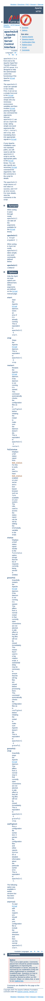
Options (24, 30)
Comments (26, 50)
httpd (12, 78)
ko (13, 55)
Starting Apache (27, 37)
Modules (13, 4)
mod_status (17, 463)
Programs (7, 27)
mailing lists (19, 981)
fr (9, 55)
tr (17, 55)
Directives (21, 4)
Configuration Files (28, 42)
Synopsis (25, 28)
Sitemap (40, 4)
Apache (6, 25)
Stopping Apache (28, 39)
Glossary (33, 4)
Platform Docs (27, 45)
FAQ (27, 4)
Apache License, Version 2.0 (27, 992)
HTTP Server (15, 25)
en (15, 53)
